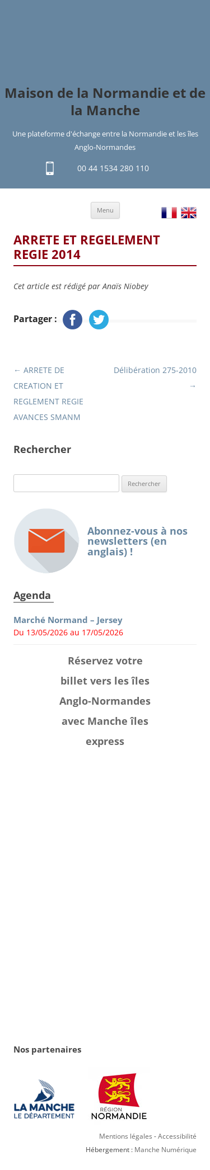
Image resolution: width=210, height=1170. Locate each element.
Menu (105, 210)
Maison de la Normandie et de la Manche (105, 101)
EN (189, 213)
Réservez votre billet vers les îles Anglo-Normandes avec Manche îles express (105, 701)
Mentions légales (125, 1136)
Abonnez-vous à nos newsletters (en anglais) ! (100, 541)
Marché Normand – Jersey (68, 620)
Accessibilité (177, 1136)
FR (169, 213)
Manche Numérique (165, 1149)
